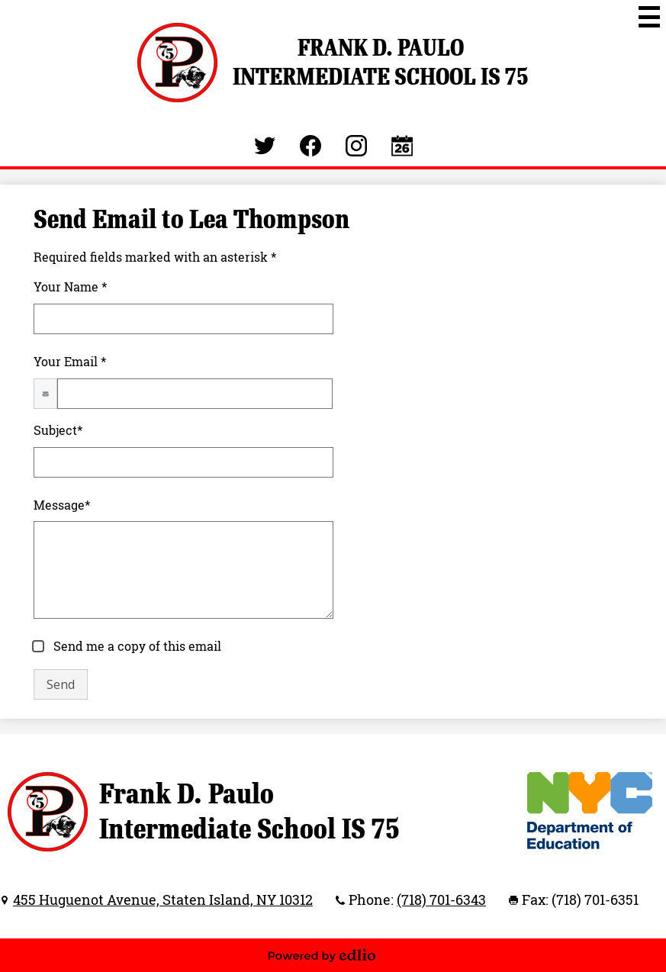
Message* (62, 505)
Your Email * (70, 361)
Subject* (58, 430)
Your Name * (70, 286)
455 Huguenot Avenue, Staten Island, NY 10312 (163, 899)
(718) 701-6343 (441, 899)
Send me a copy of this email (135, 646)
